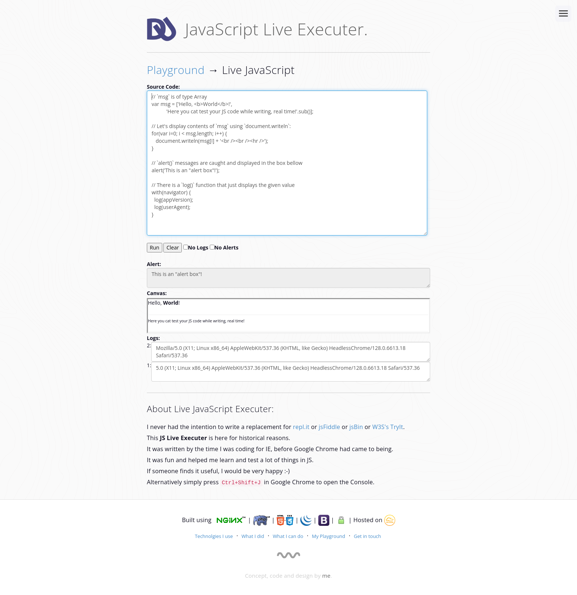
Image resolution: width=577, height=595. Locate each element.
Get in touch (367, 536)
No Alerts (224, 247)
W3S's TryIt (387, 427)
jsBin (356, 427)
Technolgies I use (214, 536)
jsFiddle (329, 427)
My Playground (329, 536)
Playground (176, 69)
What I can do (288, 536)
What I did (252, 536)
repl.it (301, 427)
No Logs (195, 247)
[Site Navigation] (563, 14)
